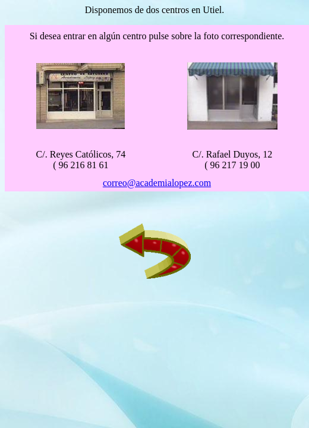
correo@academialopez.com (157, 183)
